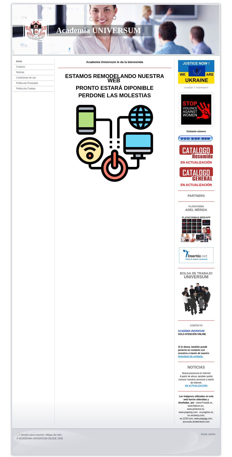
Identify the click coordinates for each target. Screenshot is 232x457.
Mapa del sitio (54, 434)
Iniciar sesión (208, 434)
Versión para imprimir (30, 434)
